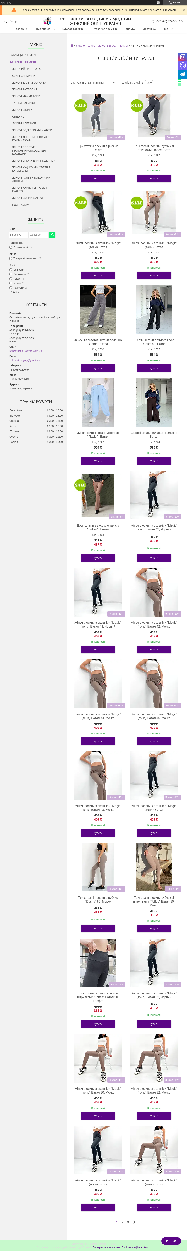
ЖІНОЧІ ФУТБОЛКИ (24, 89)
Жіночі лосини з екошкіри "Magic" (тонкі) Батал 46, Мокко (154, 716)
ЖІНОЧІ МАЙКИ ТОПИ (26, 96)
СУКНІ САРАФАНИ (23, 75)
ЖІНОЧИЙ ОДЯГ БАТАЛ (27, 68)
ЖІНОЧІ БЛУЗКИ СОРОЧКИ (29, 82)
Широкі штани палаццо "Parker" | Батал (154, 434)
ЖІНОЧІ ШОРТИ (22, 109)
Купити (98, 178)
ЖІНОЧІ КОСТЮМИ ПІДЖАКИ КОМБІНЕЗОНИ (30, 138)
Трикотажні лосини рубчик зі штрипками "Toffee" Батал (154, 148)
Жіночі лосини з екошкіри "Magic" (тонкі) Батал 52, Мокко (154, 1090)
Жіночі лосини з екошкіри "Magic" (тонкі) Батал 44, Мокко (97, 716)
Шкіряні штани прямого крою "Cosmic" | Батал (154, 342)
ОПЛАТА (130, 29)
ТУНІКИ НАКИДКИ (23, 103)
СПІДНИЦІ (18, 116)
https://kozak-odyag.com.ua (25, 350)
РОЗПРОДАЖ (20, 204)
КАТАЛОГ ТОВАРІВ (72, 29)
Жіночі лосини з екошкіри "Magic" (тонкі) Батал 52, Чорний (154, 995)
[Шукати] (5, 21)
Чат (171, 1241)
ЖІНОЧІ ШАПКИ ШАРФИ (27, 197)
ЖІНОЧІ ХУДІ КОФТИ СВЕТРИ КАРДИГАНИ (31, 169)
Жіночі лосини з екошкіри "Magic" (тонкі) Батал (97, 245)
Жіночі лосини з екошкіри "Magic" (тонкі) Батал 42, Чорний (154, 527)
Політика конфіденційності (136, 1247)
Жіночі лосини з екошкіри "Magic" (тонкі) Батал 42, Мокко (154, 624)
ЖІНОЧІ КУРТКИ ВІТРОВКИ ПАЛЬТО (29, 189)
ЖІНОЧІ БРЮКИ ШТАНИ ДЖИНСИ (33, 160)
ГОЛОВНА (21, 29)
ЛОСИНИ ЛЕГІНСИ (24, 123)
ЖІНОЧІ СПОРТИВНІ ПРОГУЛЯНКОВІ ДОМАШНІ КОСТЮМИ (29, 150)
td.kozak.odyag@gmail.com (25, 360)
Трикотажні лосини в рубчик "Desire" (98, 148)
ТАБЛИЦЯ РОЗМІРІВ (105, 29)
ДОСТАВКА (149, 29)
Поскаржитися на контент (106, 1247)
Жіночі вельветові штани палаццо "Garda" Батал (98, 342)
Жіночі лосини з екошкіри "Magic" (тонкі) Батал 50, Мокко (97, 1090)
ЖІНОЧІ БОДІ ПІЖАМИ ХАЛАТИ (32, 130)
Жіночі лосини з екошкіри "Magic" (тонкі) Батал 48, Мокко (97, 807)
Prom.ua (111, 1244)
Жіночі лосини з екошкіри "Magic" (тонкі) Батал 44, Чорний (97, 624)
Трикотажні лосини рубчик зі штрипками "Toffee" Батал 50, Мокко (154, 901)
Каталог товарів (85, 45)
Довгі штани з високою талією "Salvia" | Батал (98, 527)
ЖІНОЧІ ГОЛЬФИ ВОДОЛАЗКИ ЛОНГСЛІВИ (31, 179)
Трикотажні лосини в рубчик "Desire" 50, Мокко (98, 899)
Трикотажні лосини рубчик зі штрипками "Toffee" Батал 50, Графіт (98, 997)
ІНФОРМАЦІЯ (43, 29)
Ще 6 (16, 291)
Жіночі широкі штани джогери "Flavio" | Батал (98, 434)
